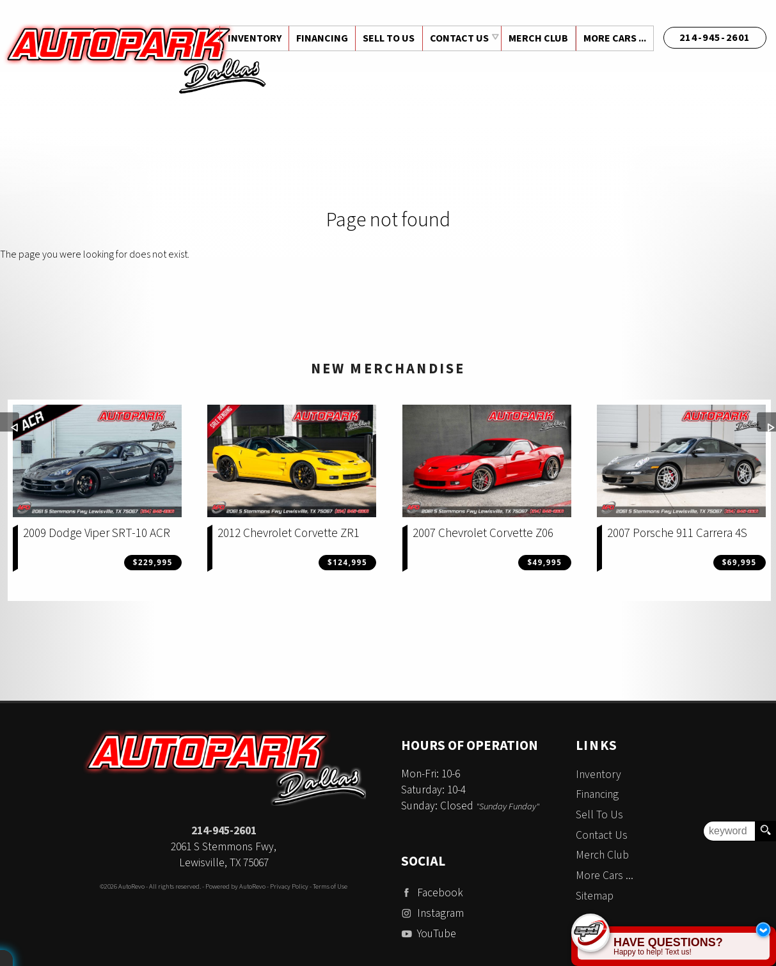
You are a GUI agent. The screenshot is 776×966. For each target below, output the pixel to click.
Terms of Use (330, 886)
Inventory (598, 775)
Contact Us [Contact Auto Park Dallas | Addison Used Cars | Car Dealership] (457, 38)
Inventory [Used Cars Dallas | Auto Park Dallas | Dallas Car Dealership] (251, 38)
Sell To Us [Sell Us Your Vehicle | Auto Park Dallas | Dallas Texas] (387, 38)
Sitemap (595, 896)
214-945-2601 (224, 831)
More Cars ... (614, 38)
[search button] (765, 831)
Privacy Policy (289, 886)
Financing (597, 794)
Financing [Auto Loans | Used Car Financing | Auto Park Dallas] (319, 38)
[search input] (729, 831)
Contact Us (602, 835)
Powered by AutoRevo (235, 886)
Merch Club (537, 38)
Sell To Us (599, 815)
